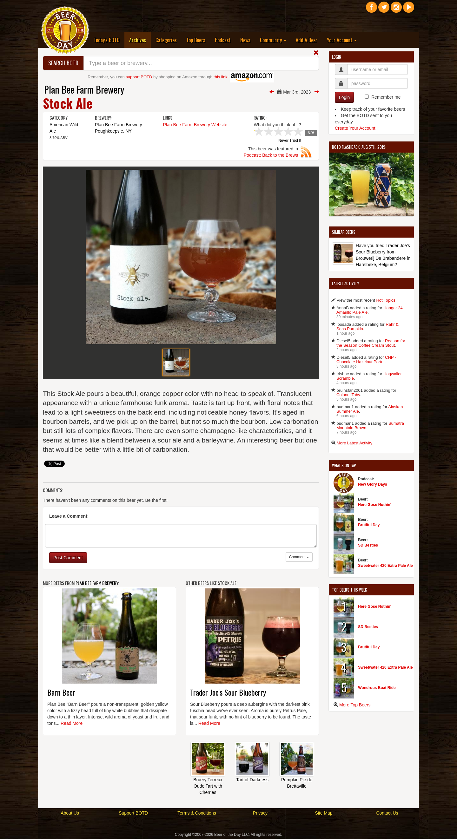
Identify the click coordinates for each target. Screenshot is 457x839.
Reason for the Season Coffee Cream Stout (370, 343)
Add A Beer (306, 40)
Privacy (260, 813)
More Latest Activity (355, 443)
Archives (140, 40)
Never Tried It (289, 140)
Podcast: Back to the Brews (271, 155)
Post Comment (68, 557)
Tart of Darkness (252, 779)
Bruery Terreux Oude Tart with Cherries (207, 786)
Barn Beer (61, 692)
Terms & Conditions (196, 813)
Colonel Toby (348, 394)
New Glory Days (372, 484)
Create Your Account (355, 128)
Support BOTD (133, 813)
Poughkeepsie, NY (113, 131)
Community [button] (273, 40)
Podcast (223, 40)
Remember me (386, 97)
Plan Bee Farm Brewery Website (195, 124)
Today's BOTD (107, 40)
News (245, 40)
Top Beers (195, 40)
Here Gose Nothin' (374, 504)
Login (344, 97)
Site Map (323, 813)
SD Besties (368, 545)
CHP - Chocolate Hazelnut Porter (366, 359)
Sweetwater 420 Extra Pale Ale (385, 565)
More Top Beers (355, 704)
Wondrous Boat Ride (376, 687)
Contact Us (387, 813)
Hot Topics (385, 300)
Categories (166, 40)
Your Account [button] (342, 40)
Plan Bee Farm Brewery (84, 89)
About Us (70, 813)
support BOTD (139, 77)
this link (220, 77)
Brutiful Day (369, 525)
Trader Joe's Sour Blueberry (228, 692)
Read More (72, 723)
